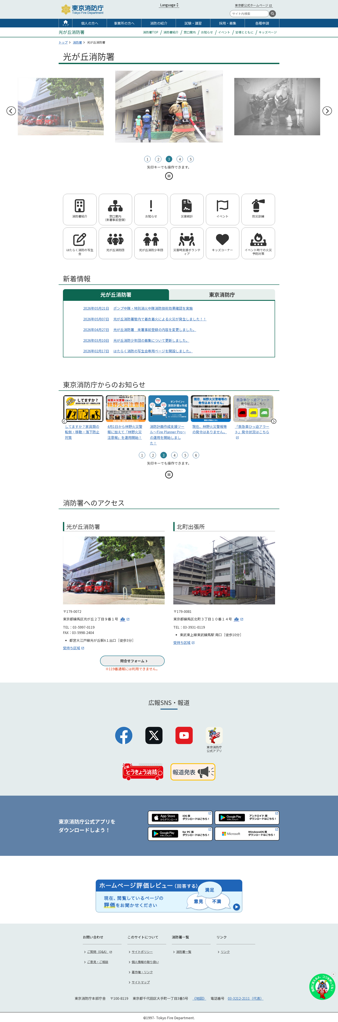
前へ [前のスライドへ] (11, 110)
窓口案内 (190, 32)
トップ (65, 25)
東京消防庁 (222, 294)
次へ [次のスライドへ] (327, 110)
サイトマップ (141, 981)
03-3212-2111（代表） (246, 997)
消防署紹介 (170, 32)
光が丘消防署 (115, 294)
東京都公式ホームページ (251, 5)
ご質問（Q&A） (97, 950)
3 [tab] (169, 159)
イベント (224, 32)
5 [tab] (191, 159)
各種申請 (262, 23)
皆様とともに (244, 32)
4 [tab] (180, 159)
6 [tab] (196, 455)
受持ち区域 (71, 647)
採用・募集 (227, 23)
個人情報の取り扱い (145, 961)
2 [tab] (158, 159)
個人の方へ (89, 23)
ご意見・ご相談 (97, 961)
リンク (225, 950)
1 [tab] (148, 159)
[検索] (272, 13)
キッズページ (268, 32)
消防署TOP (150, 32)
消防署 (77, 42)
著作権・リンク (142, 971)
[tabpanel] (169, 107)
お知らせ (207, 32)
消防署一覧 (183, 950)
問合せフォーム (132, 660)
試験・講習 (193, 23)
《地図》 (199, 997)
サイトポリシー (142, 950)
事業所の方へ (124, 23)
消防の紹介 (158, 23)
